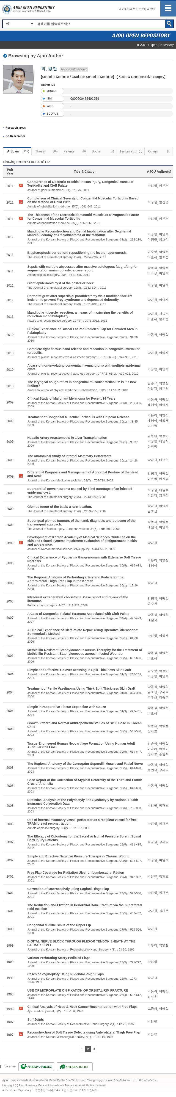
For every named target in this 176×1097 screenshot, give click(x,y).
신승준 (164, 314)
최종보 (164, 697)
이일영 (152, 479)
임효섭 (164, 239)
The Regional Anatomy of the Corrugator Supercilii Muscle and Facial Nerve (85, 763)
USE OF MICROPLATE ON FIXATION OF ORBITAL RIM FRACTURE (77, 990)
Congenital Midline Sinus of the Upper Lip (59, 925)
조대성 (152, 697)
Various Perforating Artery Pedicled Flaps (59, 958)
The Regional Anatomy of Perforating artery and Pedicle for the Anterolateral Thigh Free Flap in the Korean (75, 579)
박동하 (152, 268)
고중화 (152, 1009)
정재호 (164, 692)
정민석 (152, 770)
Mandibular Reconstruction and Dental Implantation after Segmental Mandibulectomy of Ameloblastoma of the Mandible (79, 233)
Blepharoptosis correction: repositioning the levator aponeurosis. (77, 252)
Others (159, 151)
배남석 (152, 405)
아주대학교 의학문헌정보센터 (136, 9)
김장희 (152, 473)
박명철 (152, 186)
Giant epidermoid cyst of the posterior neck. (60, 283)
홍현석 (164, 754)
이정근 (152, 239)
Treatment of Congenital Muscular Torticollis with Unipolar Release (78, 417)
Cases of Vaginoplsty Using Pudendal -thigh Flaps (65, 974)
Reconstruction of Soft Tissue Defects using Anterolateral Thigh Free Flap (83, 1032)
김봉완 (152, 436)
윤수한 (152, 604)
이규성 (152, 273)
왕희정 (152, 446)
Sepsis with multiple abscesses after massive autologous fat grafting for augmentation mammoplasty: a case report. (82, 268)
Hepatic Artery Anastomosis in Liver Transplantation (67, 437)
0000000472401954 (84, 98)
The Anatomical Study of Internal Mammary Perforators (69, 456)
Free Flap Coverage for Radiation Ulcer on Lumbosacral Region (75, 872)
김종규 (152, 383)
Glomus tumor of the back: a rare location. (59, 506)
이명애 (152, 749)
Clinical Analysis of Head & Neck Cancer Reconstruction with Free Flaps (82, 1007)
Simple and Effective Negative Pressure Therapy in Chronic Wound (78, 856)
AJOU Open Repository (157, 45)
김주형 (152, 252)
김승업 (152, 744)
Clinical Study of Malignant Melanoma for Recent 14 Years (71, 398)
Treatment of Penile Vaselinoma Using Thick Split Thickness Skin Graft (81, 688)
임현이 (164, 749)
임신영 (164, 186)
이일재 (164, 234)
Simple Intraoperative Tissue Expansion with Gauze (66, 707)
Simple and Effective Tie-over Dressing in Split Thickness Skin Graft (79, 670)
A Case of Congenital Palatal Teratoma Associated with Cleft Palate (78, 614)
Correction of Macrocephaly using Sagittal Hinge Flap (68, 889)
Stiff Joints (35, 1019)
